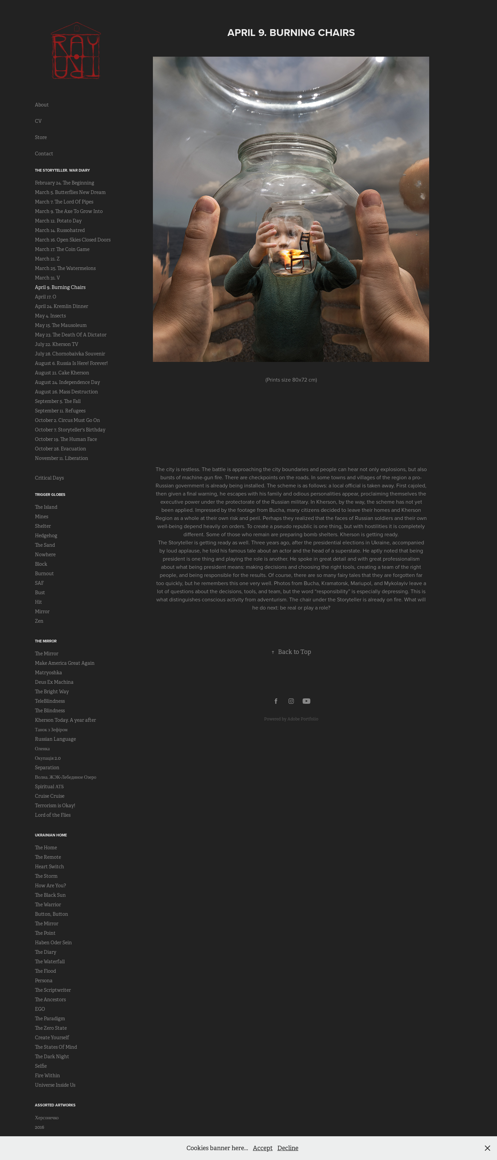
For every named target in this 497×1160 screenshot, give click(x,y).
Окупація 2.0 (48, 758)
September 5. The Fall (58, 401)
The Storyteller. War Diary (62, 170)
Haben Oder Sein (53, 943)
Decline (287, 1148)
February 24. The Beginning (64, 183)
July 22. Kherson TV (56, 344)
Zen (39, 621)
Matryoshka (48, 673)
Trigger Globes (50, 494)
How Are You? (50, 886)
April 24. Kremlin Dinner (61, 306)
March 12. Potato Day (58, 221)
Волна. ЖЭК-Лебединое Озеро (65, 777)
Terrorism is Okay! (55, 806)
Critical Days (49, 478)
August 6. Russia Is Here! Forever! (71, 363)
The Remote (48, 857)
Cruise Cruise (49, 796)
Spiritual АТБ (49, 787)
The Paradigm (50, 1019)
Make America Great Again (65, 663)
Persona (44, 981)
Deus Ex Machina (54, 682)
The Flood (45, 971)
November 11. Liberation (61, 458)
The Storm (46, 876)
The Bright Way (52, 692)
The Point (45, 933)
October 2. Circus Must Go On (67, 420)
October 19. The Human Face (66, 439)
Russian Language (55, 739)
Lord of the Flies (53, 815)
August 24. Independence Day (67, 382)
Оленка (42, 749)
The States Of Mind (56, 1047)
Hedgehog (46, 536)
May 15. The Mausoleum (61, 325)
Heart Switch (49, 867)
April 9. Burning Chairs (60, 287)
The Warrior (48, 905)
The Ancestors (50, 1000)
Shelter (43, 526)
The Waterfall (50, 962)
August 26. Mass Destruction (66, 392)
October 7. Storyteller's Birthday (70, 430)
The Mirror (46, 641)
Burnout (44, 574)
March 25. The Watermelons (65, 268)
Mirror (42, 611)
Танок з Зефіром (51, 730)
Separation (47, 768)
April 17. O (45, 297)
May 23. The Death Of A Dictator (70, 335)
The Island (46, 507)
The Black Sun (50, 895)
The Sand (45, 545)
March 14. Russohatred (60, 230)
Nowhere (45, 555)
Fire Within (47, 1075)
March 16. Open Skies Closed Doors (73, 240)
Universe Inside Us (55, 1085)
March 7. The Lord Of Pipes (64, 202)
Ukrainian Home (51, 835)
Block (41, 564)
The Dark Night (52, 1056)
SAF (39, 583)
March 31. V (47, 278)
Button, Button (51, 914)
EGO (40, 1009)
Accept (263, 1148)
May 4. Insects (50, 316)
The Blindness (50, 711)
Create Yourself (52, 1038)
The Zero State (51, 1028)
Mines (41, 517)
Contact (44, 154)
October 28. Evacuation (60, 449)
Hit (38, 602)
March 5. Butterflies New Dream (70, 192)
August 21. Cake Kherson (62, 373)
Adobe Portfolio (302, 719)
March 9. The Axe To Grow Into (69, 211)
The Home (46, 848)
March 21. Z (47, 259)
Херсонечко (47, 1118)
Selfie (41, 1066)
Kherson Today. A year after (65, 720)
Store (41, 137)
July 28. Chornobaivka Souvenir (70, 354)
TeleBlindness (50, 701)
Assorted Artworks (55, 1105)
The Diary (45, 952)
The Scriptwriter (53, 990)
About (42, 105)
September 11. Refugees (60, 411)
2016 (39, 1127)
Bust (40, 592)
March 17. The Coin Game (62, 249)
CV (38, 121)
